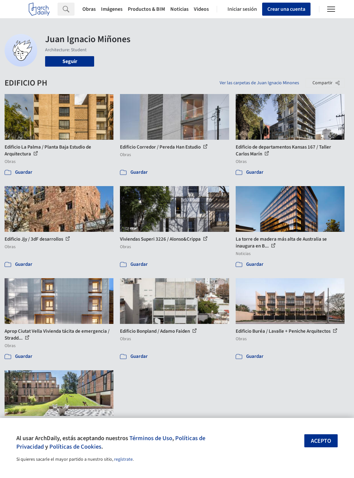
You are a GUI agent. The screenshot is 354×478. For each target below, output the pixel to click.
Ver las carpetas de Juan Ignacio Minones (259, 83)
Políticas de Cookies (75, 446)
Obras (89, 9)
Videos (201, 9)
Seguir (69, 61)
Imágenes (112, 9)
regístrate (123, 459)
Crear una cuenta (286, 9)
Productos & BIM (146, 9)
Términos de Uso (150, 438)
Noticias (179, 9)
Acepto (321, 441)
